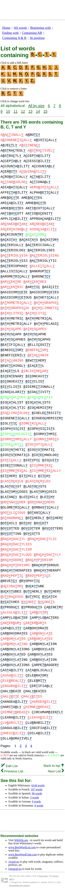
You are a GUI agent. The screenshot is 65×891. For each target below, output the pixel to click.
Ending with (10, 33)
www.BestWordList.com (22, 847)
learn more (43, 876)
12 (23, 111)
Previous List (12, 771)
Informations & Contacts (19, 885)
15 (45, 111)
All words (20, 28)
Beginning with (40, 28)
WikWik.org (21, 840)
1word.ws (13, 861)
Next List (56, 771)
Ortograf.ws (15, 868)
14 (38, 111)
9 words (36, 801)
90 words (37, 793)
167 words (36, 789)
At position (37, 38)
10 (8, 111)
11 (16, 111)
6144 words (37, 785)
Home (6, 28)
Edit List (9, 766)
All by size (36, 106)
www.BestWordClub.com (22, 854)
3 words (34, 797)
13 (30, 111)
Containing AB (32, 33)
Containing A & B (14, 38)
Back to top (54, 765)
